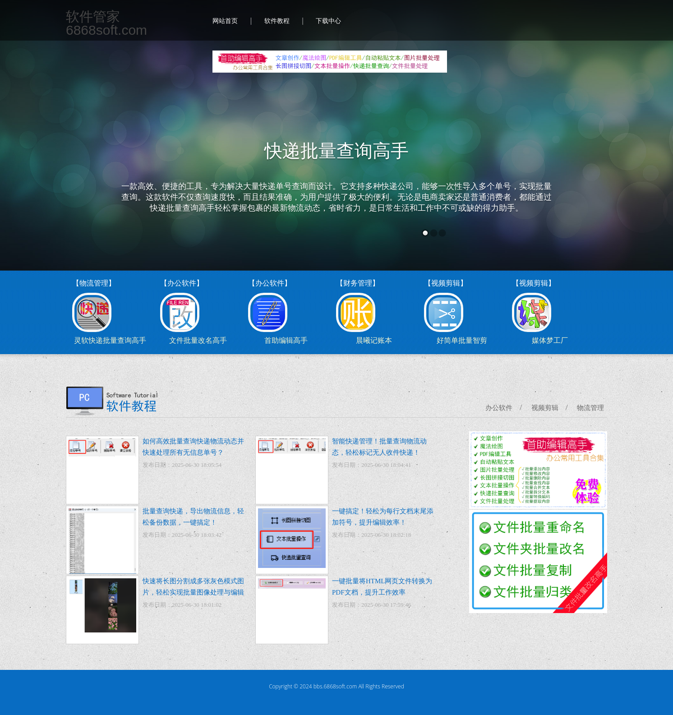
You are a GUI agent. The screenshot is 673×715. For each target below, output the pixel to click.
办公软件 (498, 407)
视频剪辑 (544, 407)
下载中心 (328, 21)
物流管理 (590, 407)
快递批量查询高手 (336, 151)
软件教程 (277, 21)
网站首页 (225, 21)
